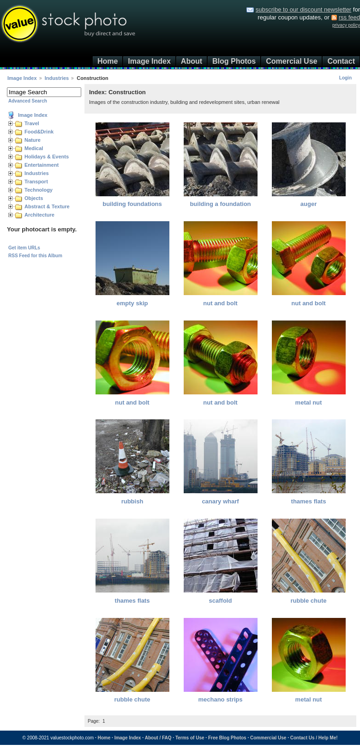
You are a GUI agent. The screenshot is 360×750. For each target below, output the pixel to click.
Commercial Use (268, 737)
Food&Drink (39, 131)
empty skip (132, 303)
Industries (57, 78)
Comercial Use (291, 61)
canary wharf (220, 501)
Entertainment (41, 165)
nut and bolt (220, 303)
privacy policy (346, 25)
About (191, 61)
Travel (31, 123)
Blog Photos (234, 61)
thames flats (308, 501)
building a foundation (220, 203)
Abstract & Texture (47, 206)
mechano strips (220, 699)
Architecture (39, 215)
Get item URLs (24, 247)
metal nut (308, 402)
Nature (32, 140)
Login (345, 77)
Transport (36, 181)
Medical (33, 148)
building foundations (132, 203)
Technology (38, 190)
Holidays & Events (46, 156)
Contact (341, 61)
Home (107, 61)
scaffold (220, 600)
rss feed (349, 17)
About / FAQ (158, 737)
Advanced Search (27, 100)
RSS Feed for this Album (35, 255)
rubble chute (308, 600)
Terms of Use (189, 737)
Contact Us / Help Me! (314, 737)
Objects (33, 198)
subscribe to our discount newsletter (303, 9)
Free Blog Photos (227, 737)
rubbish (132, 501)
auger (308, 203)
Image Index (149, 61)
